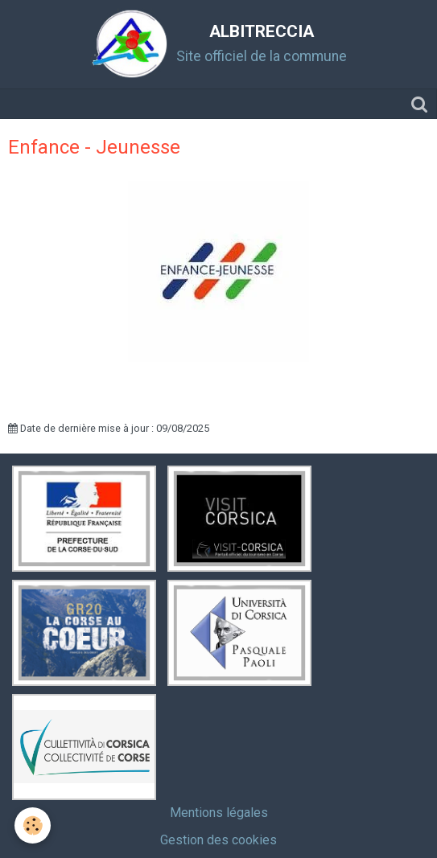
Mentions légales (219, 812)
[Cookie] (32, 825)
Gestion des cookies (218, 840)
